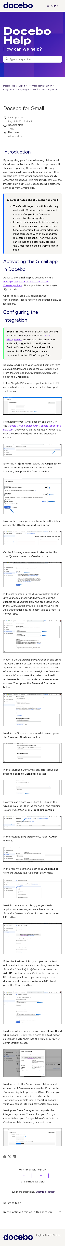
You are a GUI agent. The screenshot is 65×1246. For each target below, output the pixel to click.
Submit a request (45, 1191)
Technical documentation (40, 86)
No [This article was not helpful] (41, 1175)
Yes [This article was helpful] (24, 1175)
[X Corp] (9, 1156)
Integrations (8, 89)
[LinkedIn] (14, 1156)
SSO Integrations (49, 89)
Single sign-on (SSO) (28, 89)
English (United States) (48, 1236)
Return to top (13, 1202)
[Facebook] (4, 1156)
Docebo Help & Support (14, 86)
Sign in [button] (54, 5)
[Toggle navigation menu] (48, 5)
